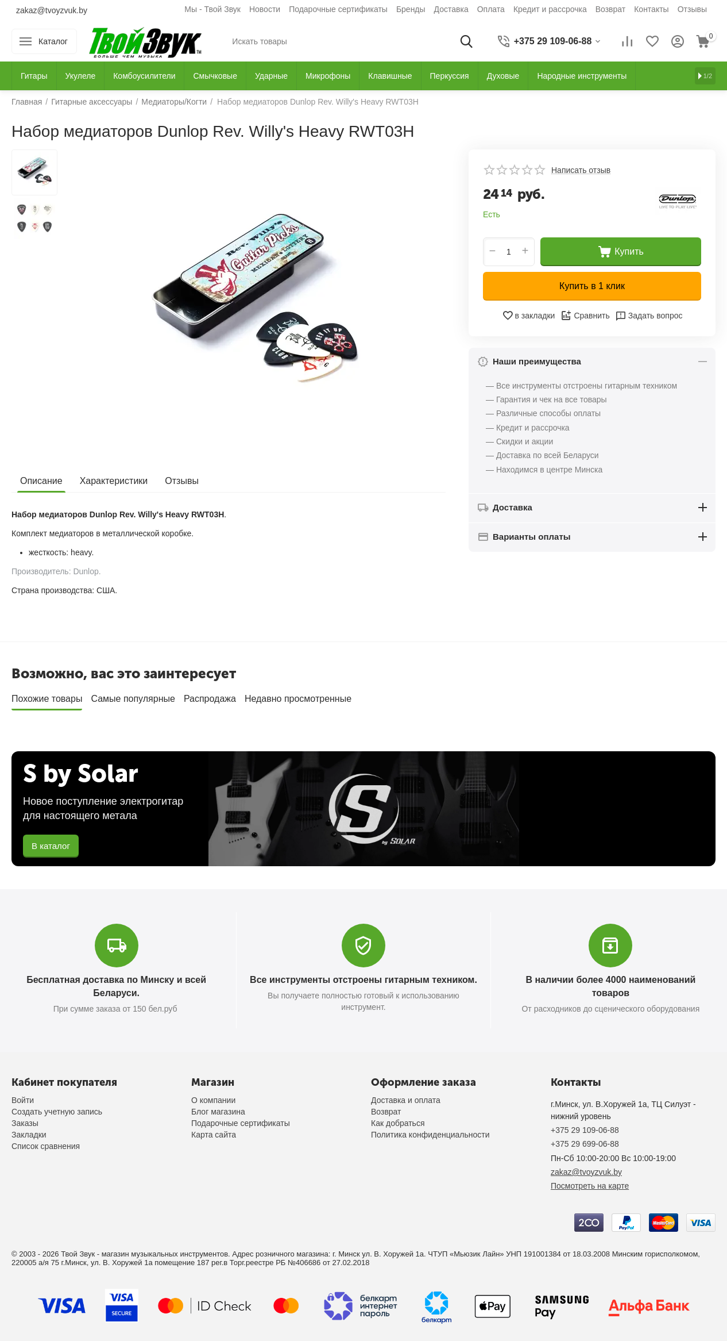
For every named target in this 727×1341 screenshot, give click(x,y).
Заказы (24, 1123)
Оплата (491, 9)
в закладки (528, 315)
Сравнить (584, 315)
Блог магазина (218, 1111)
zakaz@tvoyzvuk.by (51, 10)
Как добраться (397, 1123)
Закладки (29, 1134)
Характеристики (114, 481)
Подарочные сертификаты (338, 9)
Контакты (651, 9)
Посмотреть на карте (590, 1185)
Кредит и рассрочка (550, 9)
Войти (22, 1100)
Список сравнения (45, 1146)
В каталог (51, 846)
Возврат (610, 9)
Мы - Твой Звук (212, 9)
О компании (213, 1100)
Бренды (411, 9)
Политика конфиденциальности (430, 1134)
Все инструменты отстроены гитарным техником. (363, 980)
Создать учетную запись (56, 1111)
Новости (264, 9)
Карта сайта (213, 1134)
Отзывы (692, 9)
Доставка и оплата (405, 1100)
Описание (41, 481)
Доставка (451, 9)
